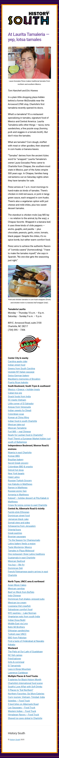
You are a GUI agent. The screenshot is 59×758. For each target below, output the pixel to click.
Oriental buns (14, 530)
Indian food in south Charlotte (22, 421)
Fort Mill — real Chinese (19, 432)
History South (15, 740)
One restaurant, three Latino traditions (26, 554)
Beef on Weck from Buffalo (21, 592)
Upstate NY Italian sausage (21, 372)
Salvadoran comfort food (20, 610)
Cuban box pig (15, 393)
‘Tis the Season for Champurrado (24, 541)
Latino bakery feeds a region (22, 544)
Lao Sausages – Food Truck (21, 708)
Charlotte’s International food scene (25, 683)
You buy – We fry (16, 565)
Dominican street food (19, 516)
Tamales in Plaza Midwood (21, 551)
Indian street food (16, 365)
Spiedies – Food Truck (19, 701)
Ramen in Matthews (18, 488)
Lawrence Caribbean (18, 673)
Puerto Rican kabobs (18, 383)
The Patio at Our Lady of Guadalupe (25, 652)
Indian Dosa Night (16, 620)
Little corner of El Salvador (21, 404)
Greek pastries (15, 534)
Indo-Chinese (14, 596)
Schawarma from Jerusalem (22, 526)
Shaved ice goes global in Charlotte (25, 718)
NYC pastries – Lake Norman (22, 613)
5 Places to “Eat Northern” (20, 690)
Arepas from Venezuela (19, 407)
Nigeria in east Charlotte (20, 453)
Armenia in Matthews (18, 495)
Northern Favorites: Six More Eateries (26, 694)
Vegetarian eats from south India (24, 617)
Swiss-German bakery (18, 376)
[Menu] (48, 13)
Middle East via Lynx (18, 624)
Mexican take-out (16, 425)
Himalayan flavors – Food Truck (23, 715)
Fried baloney (14, 659)
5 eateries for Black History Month (24, 680)
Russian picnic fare (17, 491)
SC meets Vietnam (17, 400)
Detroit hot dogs (16, 470)
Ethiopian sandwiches (18, 631)
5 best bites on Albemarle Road (23, 705)
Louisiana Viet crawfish (19, 606)
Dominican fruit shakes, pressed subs (26, 599)
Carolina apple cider (17, 362)
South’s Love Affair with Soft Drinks (25, 687)
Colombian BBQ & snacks (20, 467)
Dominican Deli (15, 569)
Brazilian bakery (15, 460)
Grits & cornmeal (16, 662)
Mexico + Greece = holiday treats (24, 390)
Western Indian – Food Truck (22, 712)
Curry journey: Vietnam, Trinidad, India (26, 698)
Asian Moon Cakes (17, 585)
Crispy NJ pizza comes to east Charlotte (27, 505)
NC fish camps (15, 655)
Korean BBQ (14, 456)
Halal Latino (14, 477)
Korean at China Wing (18, 418)
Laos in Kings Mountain (19, 669)
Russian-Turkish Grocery (20, 481)
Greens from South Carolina (21, 369)
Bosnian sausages (17, 537)
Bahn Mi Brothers (16, 627)
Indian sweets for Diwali (19, 411)
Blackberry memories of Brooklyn (24, 379)
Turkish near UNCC (17, 634)
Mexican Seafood (16, 562)
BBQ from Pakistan (17, 638)
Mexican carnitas (16, 589)
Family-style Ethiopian (18, 513)
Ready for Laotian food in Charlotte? (25, 435)
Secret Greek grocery (18, 463)
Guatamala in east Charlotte (21, 558)
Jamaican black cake (18, 519)
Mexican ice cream (17, 603)
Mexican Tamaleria (17, 428)
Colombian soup (16, 414)
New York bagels (16, 474)
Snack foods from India (19, 397)
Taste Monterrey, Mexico (20, 547)
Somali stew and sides (19, 523)
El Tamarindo (14, 666)
